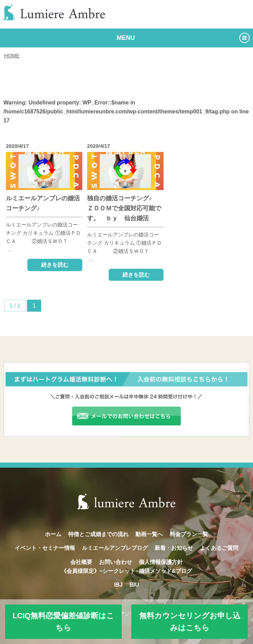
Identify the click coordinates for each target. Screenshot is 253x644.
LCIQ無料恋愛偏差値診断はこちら (64, 621)
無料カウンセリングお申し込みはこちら (189, 621)
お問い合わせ (115, 562)
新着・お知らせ (174, 548)
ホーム (53, 534)
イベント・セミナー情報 (45, 548)
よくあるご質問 (219, 548)
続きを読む (55, 265)
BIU (134, 585)
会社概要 (81, 562)
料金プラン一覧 (189, 534)
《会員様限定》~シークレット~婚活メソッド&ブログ (126, 571)
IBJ (118, 585)
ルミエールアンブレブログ (115, 548)
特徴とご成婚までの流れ (98, 534)
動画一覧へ (149, 534)
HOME (12, 55)
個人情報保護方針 (161, 562)
